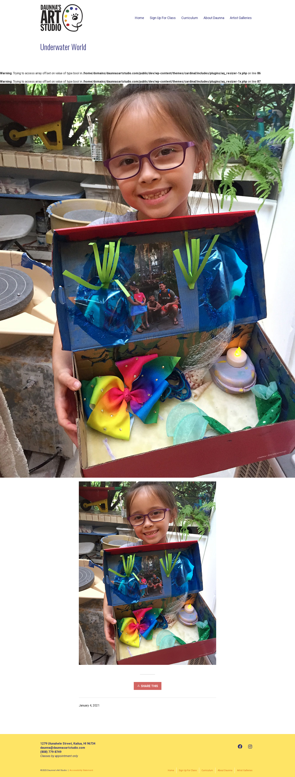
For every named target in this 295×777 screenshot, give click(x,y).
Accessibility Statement (81, 770)
